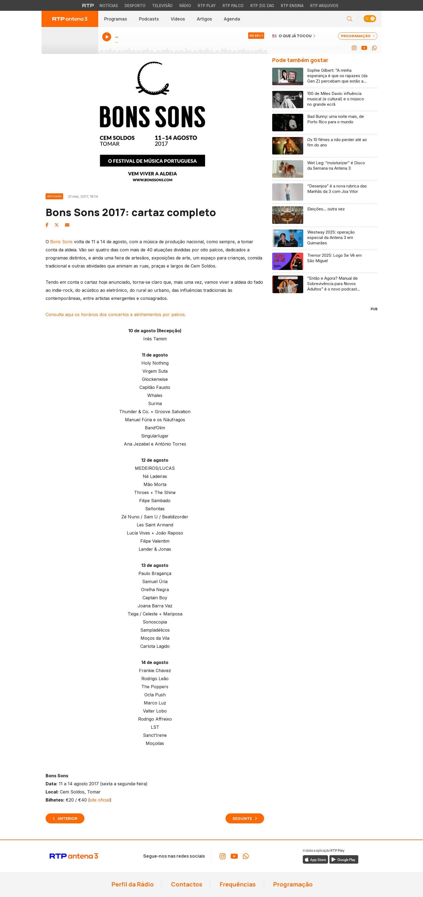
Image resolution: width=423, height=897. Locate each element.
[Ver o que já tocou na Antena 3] (293, 36)
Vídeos (178, 19)
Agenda (232, 19)
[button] (369, 19)
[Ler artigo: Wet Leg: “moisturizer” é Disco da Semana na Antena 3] (324, 169)
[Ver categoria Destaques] (57, 195)
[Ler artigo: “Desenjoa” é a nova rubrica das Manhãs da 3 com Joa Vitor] (324, 192)
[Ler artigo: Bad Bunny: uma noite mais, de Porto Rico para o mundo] (324, 122)
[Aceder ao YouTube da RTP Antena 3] (364, 48)
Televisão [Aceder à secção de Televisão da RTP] (162, 5)
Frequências (237, 884)
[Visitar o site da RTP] (88, 5)
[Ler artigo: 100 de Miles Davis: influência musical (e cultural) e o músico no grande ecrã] (324, 99)
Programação (292, 884)
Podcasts (149, 19)
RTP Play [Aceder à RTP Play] (207, 5)
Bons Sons (61, 241)
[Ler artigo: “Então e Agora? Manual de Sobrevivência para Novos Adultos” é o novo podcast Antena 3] (324, 284)
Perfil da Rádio (132, 884)
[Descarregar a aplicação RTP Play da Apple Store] (315, 859)
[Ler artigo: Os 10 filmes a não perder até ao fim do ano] (324, 146)
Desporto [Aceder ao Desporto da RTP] (135, 5)
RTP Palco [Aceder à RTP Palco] (233, 5)
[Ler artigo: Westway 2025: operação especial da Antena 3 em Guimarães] (324, 238)
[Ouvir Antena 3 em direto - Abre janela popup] (70, 40)
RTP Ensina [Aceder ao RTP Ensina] (292, 5)
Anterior (67, 818)
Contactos (186, 884)
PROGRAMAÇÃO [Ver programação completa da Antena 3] (357, 35)
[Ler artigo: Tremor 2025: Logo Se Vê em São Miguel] (324, 261)
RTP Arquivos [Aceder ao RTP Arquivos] (324, 5)
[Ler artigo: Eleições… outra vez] (324, 215)
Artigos (204, 19)
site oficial (100, 800)
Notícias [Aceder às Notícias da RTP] (109, 5)
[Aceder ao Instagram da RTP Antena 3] (354, 48)
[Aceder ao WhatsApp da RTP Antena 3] (374, 48)
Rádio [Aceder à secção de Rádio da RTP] (185, 5)
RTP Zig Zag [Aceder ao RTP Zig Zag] (262, 5)
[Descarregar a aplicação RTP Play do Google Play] (344, 859)
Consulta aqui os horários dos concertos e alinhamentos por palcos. (116, 314)
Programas (115, 19)
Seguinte (242, 818)
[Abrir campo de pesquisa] (349, 19)
